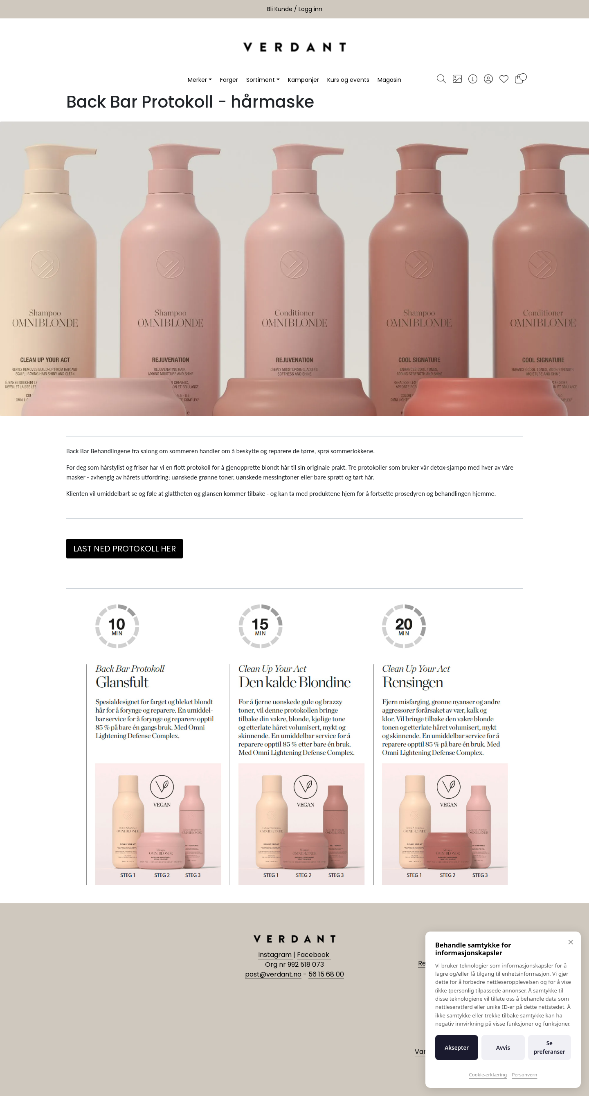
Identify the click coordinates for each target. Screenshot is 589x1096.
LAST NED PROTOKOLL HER (124, 548)
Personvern (524, 1074)
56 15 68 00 (326, 974)
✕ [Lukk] (570, 941)
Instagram (275, 954)
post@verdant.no (273, 974)
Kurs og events (348, 80)
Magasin (389, 80)
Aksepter (457, 1047)
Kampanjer (303, 80)
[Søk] (441, 80)
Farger (229, 80)
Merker (197, 80)
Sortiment (260, 80)
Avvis (503, 1047)
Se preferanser (549, 1047)
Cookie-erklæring (488, 1074)
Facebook (314, 954)
